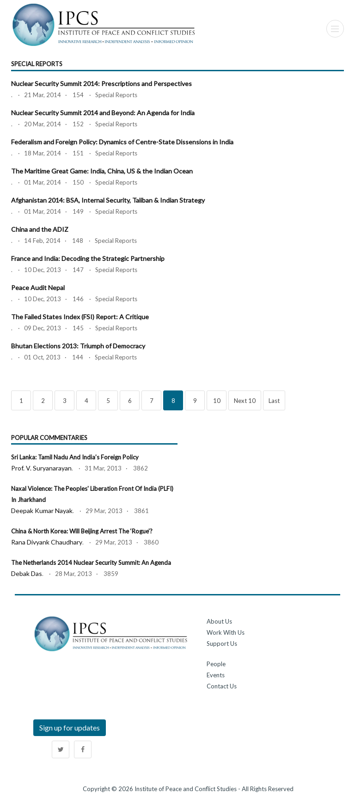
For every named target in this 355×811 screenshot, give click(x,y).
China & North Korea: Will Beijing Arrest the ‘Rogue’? (82, 531)
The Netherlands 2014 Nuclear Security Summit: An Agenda (91, 562)
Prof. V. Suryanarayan (41, 468)
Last (274, 400)
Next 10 (245, 400)
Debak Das (26, 573)
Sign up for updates (69, 727)
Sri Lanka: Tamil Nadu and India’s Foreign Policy (75, 457)
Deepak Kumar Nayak (42, 510)
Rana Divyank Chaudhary (46, 542)
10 (216, 400)
